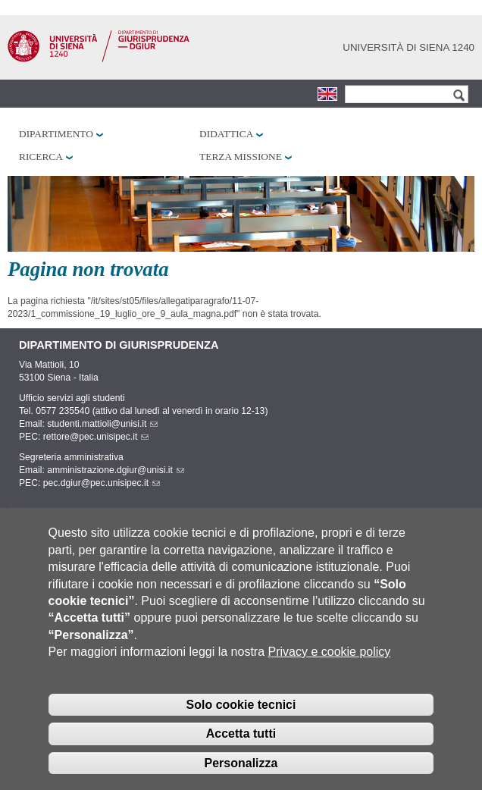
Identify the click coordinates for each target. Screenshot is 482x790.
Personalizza (241, 776)
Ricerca (41, 156)
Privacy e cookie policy (329, 665)
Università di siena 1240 (408, 47)
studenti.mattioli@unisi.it (102, 424)
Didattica (226, 134)
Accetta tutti (241, 747)
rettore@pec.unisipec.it (96, 436)
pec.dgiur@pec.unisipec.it (101, 483)
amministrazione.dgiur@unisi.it (115, 470)
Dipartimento (56, 134)
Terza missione (240, 156)
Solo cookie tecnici (241, 717)
